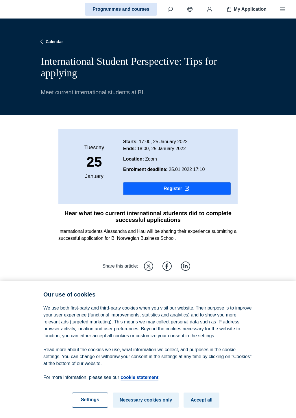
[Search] (170, 9)
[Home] (25, 9)
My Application (246, 9)
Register (177, 188)
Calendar (51, 42)
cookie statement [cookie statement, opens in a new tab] (139, 380)
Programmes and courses (120, 9)
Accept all (201, 402)
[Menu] (282, 9)
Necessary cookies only (146, 402)
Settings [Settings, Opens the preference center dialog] (90, 402)
